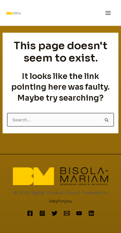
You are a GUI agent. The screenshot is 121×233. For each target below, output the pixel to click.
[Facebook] (30, 213)
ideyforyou (60, 201)
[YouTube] (79, 213)
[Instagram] (42, 213)
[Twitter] (54, 213)
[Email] (67, 213)
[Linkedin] (91, 213)
